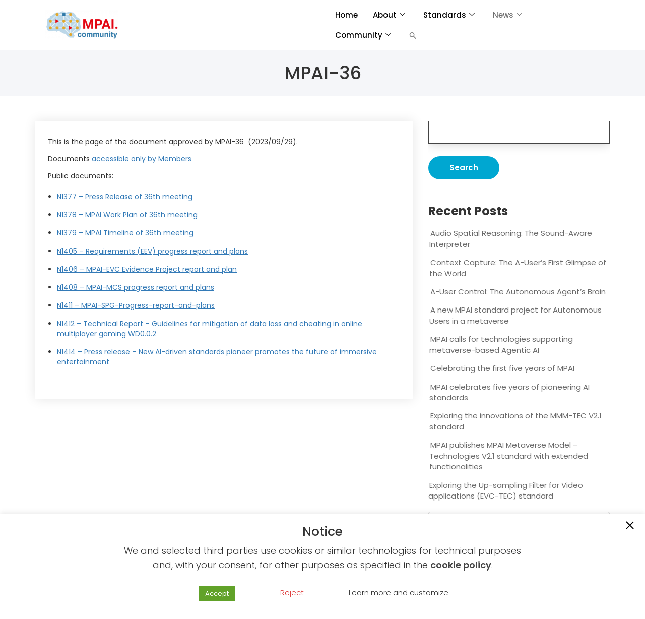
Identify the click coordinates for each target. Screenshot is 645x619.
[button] (413, 35)
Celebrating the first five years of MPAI (502, 368)
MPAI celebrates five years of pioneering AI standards (509, 392)
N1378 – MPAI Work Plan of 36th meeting (127, 215)
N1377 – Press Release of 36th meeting (124, 197)
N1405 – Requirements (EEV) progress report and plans (152, 251)
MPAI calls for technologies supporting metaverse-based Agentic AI (501, 344)
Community (363, 35)
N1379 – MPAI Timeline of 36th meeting (125, 233)
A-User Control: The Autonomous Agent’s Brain (518, 291)
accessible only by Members (141, 159)
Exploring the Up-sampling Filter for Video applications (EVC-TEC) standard (505, 490)
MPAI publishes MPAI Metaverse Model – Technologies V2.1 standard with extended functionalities (508, 456)
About (389, 15)
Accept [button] (217, 593)
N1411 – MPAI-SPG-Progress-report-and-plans (136, 305)
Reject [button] (292, 592)
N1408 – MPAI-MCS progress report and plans (135, 287)
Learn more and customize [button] (398, 592)
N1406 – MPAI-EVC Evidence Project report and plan (147, 269)
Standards (449, 15)
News (507, 15)
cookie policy (460, 565)
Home (346, 15)
